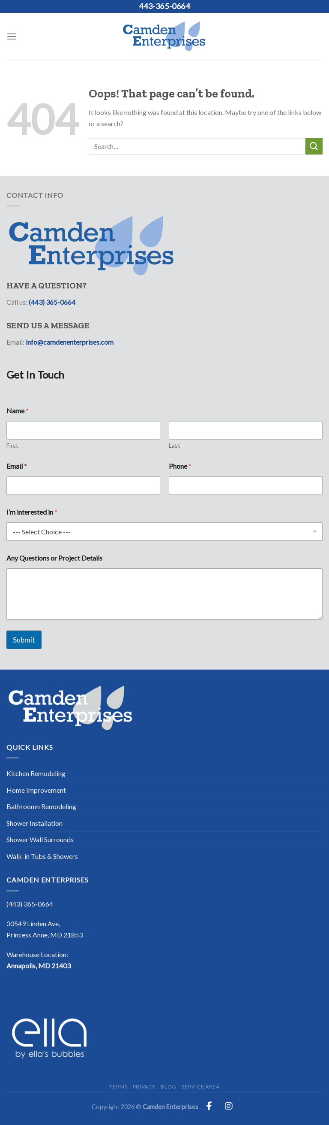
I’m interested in (31, 512)
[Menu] (11, 36)
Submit (24, 639)
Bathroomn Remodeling (41, 806)
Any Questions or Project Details (54, 558)
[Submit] (314, 146)
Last (174, 445)
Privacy (144, 1086)
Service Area (200, 1086)
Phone (180, 466)
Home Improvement (36, 790)
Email (16, 466)
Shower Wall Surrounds (40, 839)
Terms (118, 1086)
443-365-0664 (164, 6)
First (12, 445)
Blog (168, 1086)
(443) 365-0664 (52, 302)
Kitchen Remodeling (36, 773)
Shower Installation (34, 823)
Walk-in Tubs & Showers (42, 856)
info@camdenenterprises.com (70, 342)
